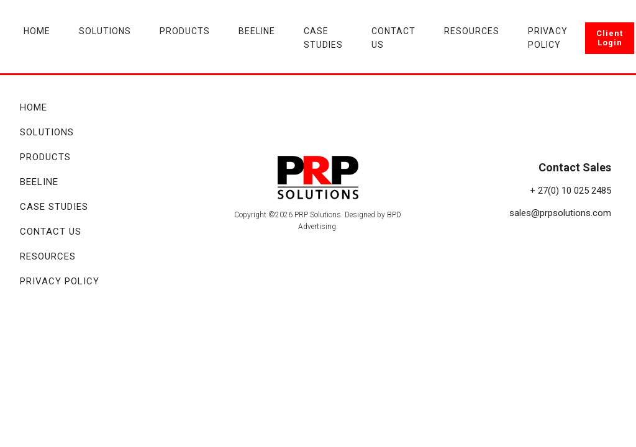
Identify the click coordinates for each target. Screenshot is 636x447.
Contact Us (393, 38)
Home (37, 31)
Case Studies (323, 38)
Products (185, 31)
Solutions (105, 31)
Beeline (256, 31)
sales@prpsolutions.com (560, 213)
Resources (471, 31)
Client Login (609, 38)
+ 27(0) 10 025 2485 (570, 190)
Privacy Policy (548, 38)
